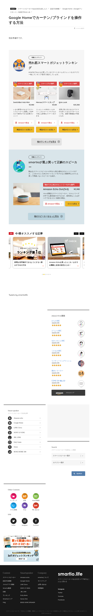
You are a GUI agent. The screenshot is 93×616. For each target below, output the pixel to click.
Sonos (16, 447)
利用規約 (40, 588)
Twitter (13, 522)
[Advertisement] (46, 283)
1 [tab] (42, 274)
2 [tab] (43, 274)
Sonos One (23, 599)
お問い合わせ (42, 584)
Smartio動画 (35, 497)
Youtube (60, 596)
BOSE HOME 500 (20, 452)
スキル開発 (13, 506)
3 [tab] (45, 274)
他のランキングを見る (46, 141)
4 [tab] (47, 274)
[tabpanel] (64, 252)
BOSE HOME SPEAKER (27, 602)
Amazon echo (18, 418)
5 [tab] (48, 274)
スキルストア (70, 393)
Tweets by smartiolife (18, 295)
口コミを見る (72, 204)
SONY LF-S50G (19, 432)
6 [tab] (50, 274)
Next (81, 233)
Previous (76, 233)
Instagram (25, 522)
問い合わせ (35, 506)
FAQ (25, 506)
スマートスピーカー (9, 577)
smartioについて (43, 577)
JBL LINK (17, 437)
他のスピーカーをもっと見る (46, 216)
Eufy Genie (17, 442)
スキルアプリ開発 (8, 584)
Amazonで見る (23, 123)
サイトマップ (42, 581)
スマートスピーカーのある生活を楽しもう (32, 9)
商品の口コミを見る (24, 130)
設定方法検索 (54, 9)
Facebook (36, 522)
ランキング (13, 497)
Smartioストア (7, 599)
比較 (25, 497)
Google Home (18, 423)
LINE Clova (18, 428)
